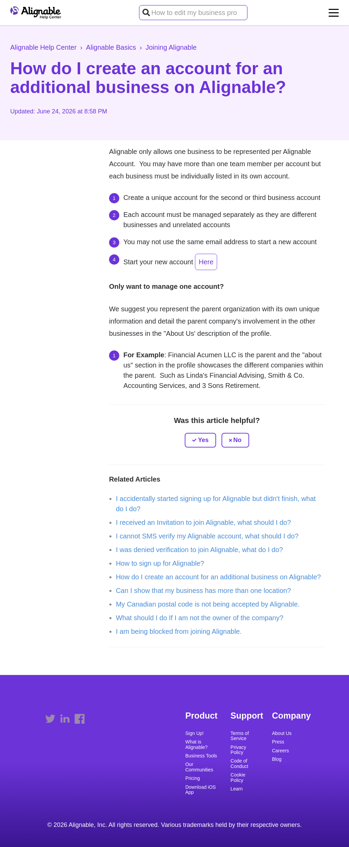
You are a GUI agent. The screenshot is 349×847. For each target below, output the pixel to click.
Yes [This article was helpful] (203, 440)
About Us (282, 733)
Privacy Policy (238, 750)
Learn (236, 788)
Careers (280, 750)
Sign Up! (194, 733)
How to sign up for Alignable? (160, 563)
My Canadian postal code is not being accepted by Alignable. (208, 604)
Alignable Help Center (43, 47)
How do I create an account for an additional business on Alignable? (218, 577)
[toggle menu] (334, 12)
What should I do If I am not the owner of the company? (199, 618)
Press (278, 741)
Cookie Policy (237, 777)
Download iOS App (200, 790)
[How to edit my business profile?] (193, 12)
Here (206, 262)
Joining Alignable (171, 47)
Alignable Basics (111, 47)
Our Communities (199, 767)
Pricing (192, 778)
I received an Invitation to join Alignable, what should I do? (203, 522)
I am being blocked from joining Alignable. (179, 631)
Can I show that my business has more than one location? (203, 590)
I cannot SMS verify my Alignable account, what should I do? (207, 536)
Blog (277, 759)
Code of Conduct (239, 763)
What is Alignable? (196, 744)
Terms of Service (239, 736)
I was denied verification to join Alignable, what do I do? (199, 549)
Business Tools (201, 755)
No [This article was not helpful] (237, 440)
